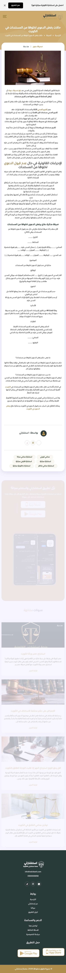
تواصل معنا (33, 926)
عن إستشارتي (33, 904)
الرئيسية (58, 35)
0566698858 (33, 876)
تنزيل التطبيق (33, 912)
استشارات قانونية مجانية (21, 466)
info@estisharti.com (33, 872)
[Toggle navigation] (4, 16)
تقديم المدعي (42, 110)
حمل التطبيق (15, 5)
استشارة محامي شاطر (46, 466)
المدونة (48, 35)
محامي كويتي (45, 457)
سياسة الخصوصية (33, 934)
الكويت (8, 387)
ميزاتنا (33, 908)
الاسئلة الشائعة (33, 930)
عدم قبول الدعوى (15, 163)
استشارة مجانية (45, 461)
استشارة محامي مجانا (24, 457)
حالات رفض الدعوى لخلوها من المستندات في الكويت (24, 35)
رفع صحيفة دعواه (14, 90)
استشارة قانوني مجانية (24, 461)
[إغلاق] (5, 5)
